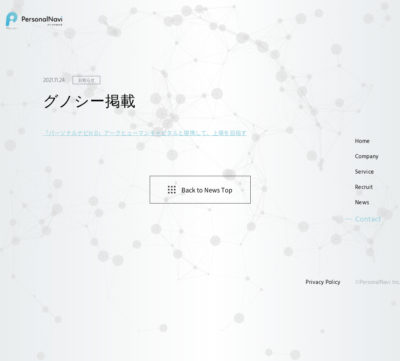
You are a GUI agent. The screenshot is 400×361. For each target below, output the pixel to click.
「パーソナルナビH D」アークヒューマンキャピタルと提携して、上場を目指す (145, 133)
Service (364, 171)
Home (362, 141)
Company (366, 156)
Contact (368, 219)
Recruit (364, 187)
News (362, 202)
